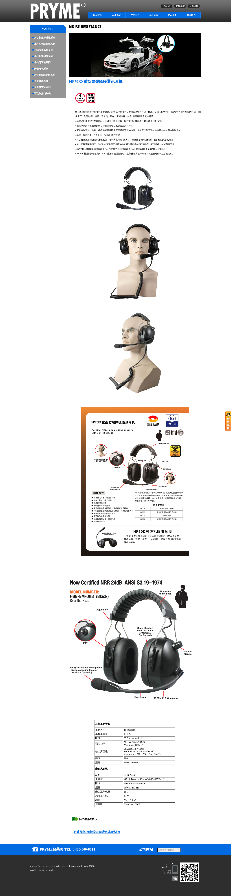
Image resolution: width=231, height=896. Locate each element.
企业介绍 (116, 15)
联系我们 (191, 15)
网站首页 (97, 15)
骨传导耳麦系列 (42, 62)
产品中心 (135, 15)
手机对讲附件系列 (43, 56)
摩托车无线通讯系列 (44, 44)
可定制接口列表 (42, 93)
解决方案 (153, 15)
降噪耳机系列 (41, 68)
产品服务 (172, 15)
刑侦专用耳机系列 (43, 50)
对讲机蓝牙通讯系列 (44, 37)
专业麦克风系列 (42, 87)
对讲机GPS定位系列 (44, 75)
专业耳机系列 (41, 81)
